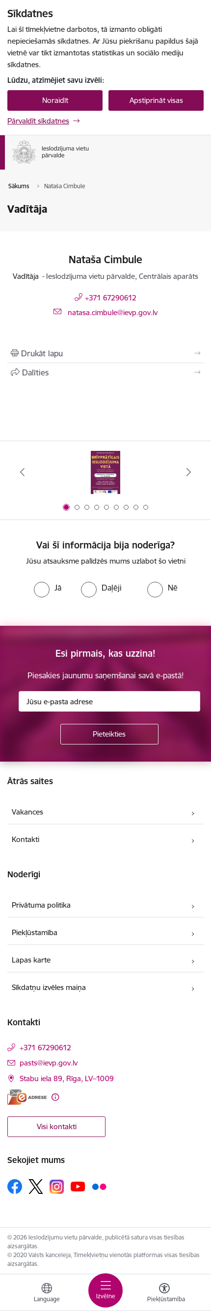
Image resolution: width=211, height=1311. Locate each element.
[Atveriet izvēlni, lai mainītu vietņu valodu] (46, 1294)
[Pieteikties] (109, 734)
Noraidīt (55, 100)
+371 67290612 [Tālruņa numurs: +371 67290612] (110, 297)
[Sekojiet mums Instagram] (57, 1187)
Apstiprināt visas (156, 100)
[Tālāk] (188, 472)
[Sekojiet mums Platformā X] (35, 1186)
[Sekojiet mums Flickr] (99, 1186)
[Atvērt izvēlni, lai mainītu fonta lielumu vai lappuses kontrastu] (164, 1294)
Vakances (27, 811)
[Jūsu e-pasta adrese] (109, 701)
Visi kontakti (57, 1126)
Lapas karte (31, 960)
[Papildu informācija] (55, 1097)
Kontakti (25, 839)
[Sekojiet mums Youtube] (78, 1186)
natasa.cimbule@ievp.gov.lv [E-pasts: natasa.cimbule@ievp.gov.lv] (113, 312)
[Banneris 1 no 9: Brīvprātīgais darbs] (105, 472)
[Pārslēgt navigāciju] (105, 1290)
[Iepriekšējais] (22, 472)
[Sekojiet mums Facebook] (14, 1186)
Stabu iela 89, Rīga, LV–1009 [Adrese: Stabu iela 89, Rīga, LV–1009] (67, 1078)
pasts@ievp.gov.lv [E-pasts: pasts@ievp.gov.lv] (49, 1062)
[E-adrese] (27, 1097)
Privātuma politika (41, 905)
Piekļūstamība (34, 932)
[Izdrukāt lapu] (105, 353)
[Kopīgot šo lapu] (105, 372)
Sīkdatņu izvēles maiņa (49, 987)
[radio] (47, 588)
